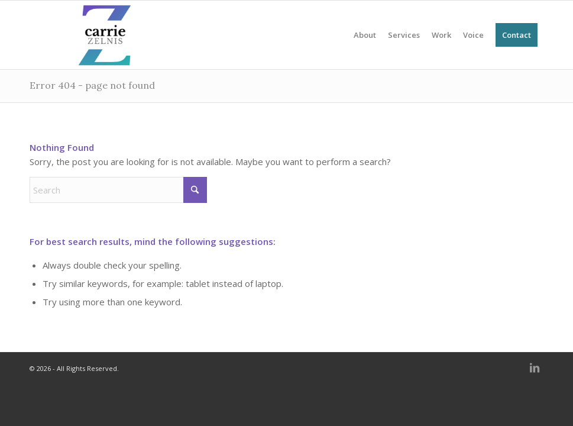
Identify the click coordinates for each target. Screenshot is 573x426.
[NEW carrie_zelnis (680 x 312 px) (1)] (104, 35)
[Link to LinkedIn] (534, 375)
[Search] (118, 190)
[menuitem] (365, 35)
